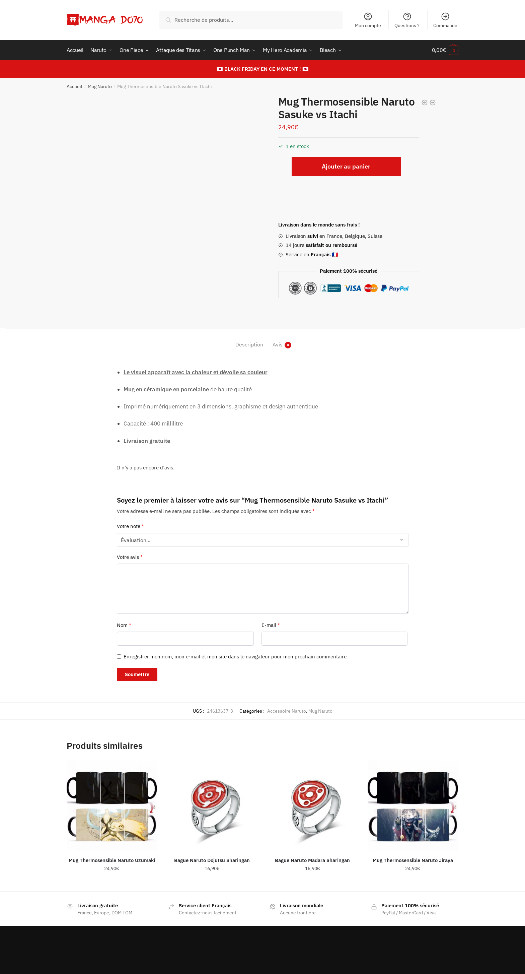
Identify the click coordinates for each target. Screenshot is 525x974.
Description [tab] (249, 344)
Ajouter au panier (346, 166)
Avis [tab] (278, 344)
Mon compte (368, 20)
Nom (124, 625)
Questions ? (407, 20)
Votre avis (130, 557)
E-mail (270, 625)
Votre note (130, 526)
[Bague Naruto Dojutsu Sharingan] (212, 805)
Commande (445, 20)
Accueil (74, 86)
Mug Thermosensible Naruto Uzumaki (112, 860)
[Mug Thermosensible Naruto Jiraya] (413, 805)
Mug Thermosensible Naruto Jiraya (413, 860)
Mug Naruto (100, 86)
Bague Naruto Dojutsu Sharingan (212, 860)
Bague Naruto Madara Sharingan (312, 860)
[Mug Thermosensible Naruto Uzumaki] (112, 805)
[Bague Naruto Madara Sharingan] (312, 805)
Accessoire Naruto (286, 711)
